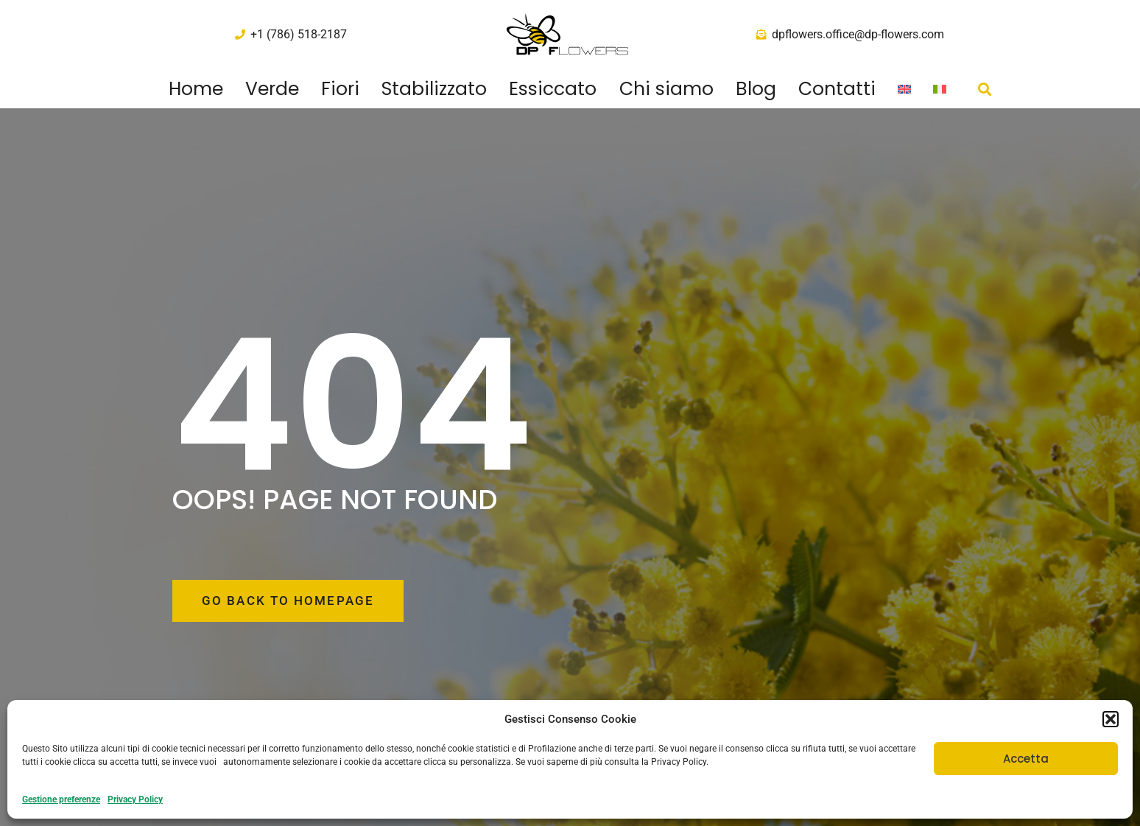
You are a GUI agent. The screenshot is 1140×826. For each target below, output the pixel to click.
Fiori (340, 89)
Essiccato (553, 89)
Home (196, 89)
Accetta (1026, 758)
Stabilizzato (434, 89)
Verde (272, 89)
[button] (1110, 719)
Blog (756, 89)
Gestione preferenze (61, 799)
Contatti (837, 89)
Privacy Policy (135, 799)
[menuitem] (904, 89)
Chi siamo (666, 89)
